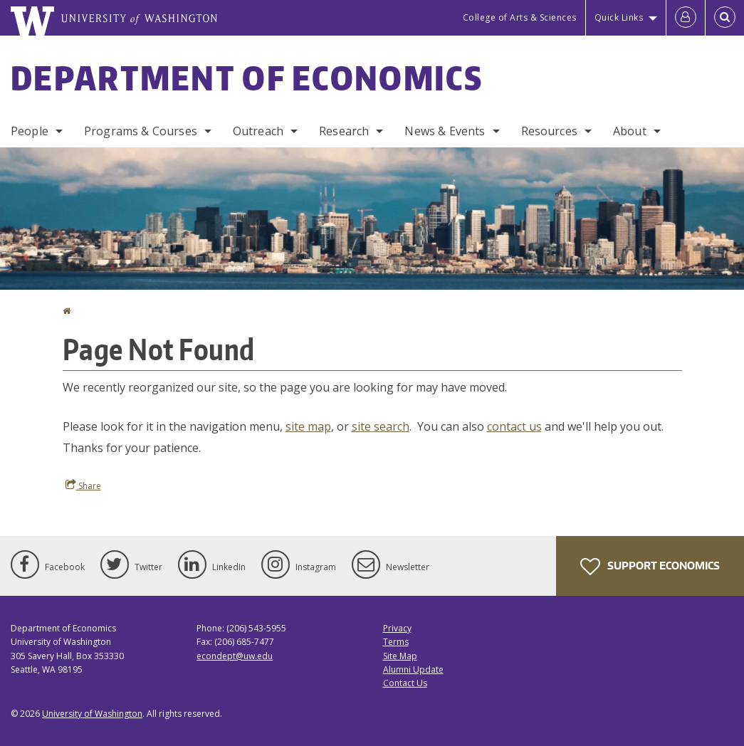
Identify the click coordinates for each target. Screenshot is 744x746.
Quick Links (619, 17)
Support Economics (650, 567)
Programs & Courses (140, 131)
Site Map (400, 656)
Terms (396, 642)
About (629, 131)
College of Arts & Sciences (520, 17)
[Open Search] (725, 18)
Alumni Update (413, 669)
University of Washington (92, 714)
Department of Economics (247, 77)
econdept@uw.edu (235, 656)
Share (83, 485)
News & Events (444, 131)
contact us (514, 426)
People (29, 131)
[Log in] (685, 18)
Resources (549, 131)
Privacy (397, 628)
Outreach (258, 131)
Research (344, 131)
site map (308, 426)
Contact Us (405, 683)
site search (380, 426)
